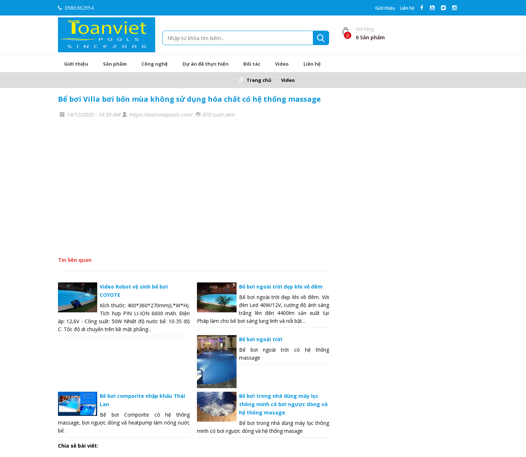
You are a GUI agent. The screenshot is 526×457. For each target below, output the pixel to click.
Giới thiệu (385, 8)
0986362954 (76, 7)
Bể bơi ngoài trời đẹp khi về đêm (281, 286)
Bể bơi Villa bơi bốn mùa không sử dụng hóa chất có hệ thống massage (189, 99)
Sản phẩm (115, 64)
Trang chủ (259, 80)
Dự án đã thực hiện (206, 64)
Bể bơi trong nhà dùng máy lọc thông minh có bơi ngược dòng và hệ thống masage (283, 404)
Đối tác (251, 64)
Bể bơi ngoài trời (260, 339)
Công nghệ (154, 64)
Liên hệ (407, 8)
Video (282, 64)
